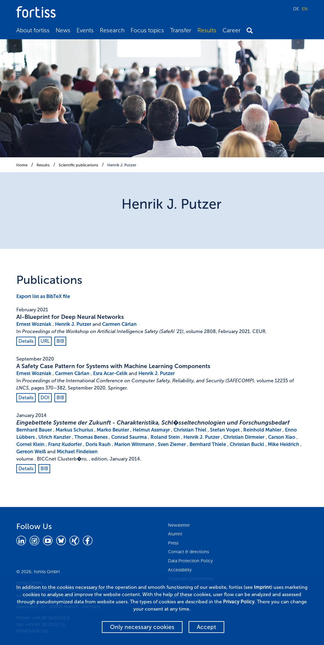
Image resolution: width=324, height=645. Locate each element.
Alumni (175, 534)
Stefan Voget (225, 430)
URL (45, 341)
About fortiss (33, 30)
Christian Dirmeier (243, 437)
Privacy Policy (238, 602)
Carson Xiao (281, 437)
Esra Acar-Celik (110, 373)
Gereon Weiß (31, 451)
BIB (60, 341)
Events (85, 30)
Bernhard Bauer (34, 430)
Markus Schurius (74, 430)
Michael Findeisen (77, 451)
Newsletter (179, 525)
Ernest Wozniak (33, 324)
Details (26, 341)
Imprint (262, 587)
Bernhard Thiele (208, 444)
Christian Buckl (247, 444)
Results (206, 30)
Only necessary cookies (142, 627)
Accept (206, 627)
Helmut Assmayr (151, 430)
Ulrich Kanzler (54, 437)
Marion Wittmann (134, 444)
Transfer (180, 30)
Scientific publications (78, 165)
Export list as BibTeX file (43, 296)
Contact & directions (188, 551)
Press (173, 543)
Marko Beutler (113, 430)
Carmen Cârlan (119, 324)
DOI (45, 397)
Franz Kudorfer (65, 444)
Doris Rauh (98, 444)
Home (22, 165)
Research (112, 30)
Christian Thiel (189, 430)
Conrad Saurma (129, 437)
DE (296, 8)
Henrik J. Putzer (121, 165)
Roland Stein (165, 437)
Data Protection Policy (190, 560)
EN (305, 8)
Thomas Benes (91, 437)
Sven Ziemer (172, 444)
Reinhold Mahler (262, 430)
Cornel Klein (30, 444)
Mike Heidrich (283, 444)
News (63, 30)
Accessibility (180, 570)
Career (231, 30)
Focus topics (147, 30)
